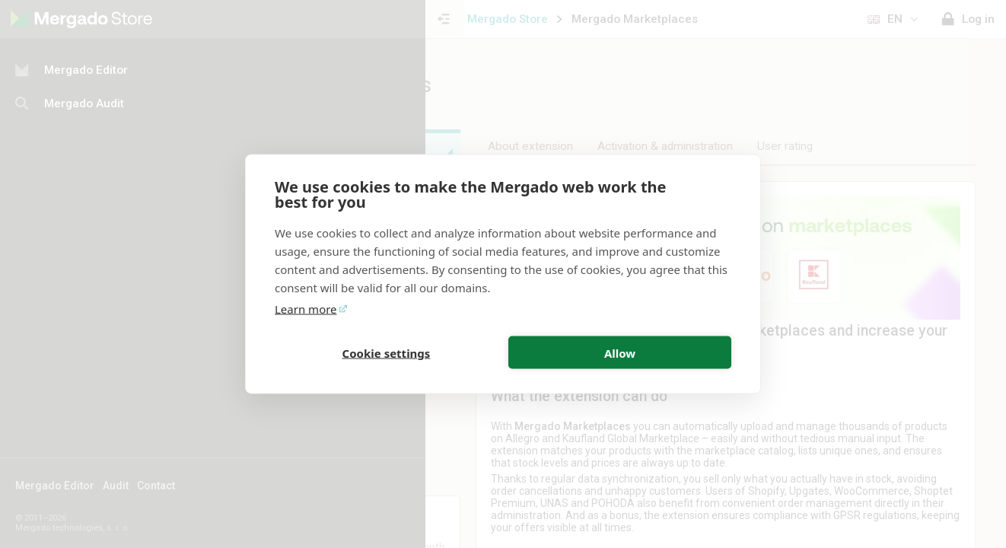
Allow (619, 352)
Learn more (306, 309)
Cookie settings (386, 352)
